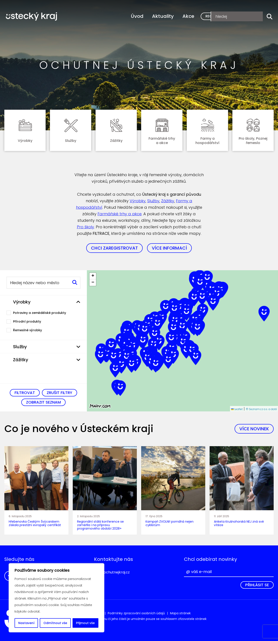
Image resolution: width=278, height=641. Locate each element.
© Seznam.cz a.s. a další (261, 409)
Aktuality (163, 16)
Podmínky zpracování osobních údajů (136, 613)
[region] (56, 597)
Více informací (169, 248)
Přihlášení (248, 16)
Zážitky (167, 201)
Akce (188, 16)
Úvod (137, 16)
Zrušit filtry (59, 392)
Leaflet (237, 409)
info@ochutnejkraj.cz (112, 572)
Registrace (216, 16)
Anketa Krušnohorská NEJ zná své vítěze (239, 523)
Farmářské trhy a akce (120, 214)
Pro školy (85, 227)
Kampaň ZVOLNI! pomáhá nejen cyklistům (170, 523)
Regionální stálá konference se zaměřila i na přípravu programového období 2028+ (100, 525)
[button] (157, 324)
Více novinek (254, 429)
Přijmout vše (85, 623)
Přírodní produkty (27, 321)
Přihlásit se (257, 585)
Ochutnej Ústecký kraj (31, 18)
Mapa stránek (180, 613)
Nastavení (26, 623)
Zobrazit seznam (43, 402)
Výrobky (138, 201)
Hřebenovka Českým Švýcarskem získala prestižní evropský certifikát (35, 523)
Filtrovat (25, 392)
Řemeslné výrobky (27, 330)
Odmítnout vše (55, 623)
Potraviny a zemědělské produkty (39, 313)
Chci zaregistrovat (114, 248)
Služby (153, 201)
